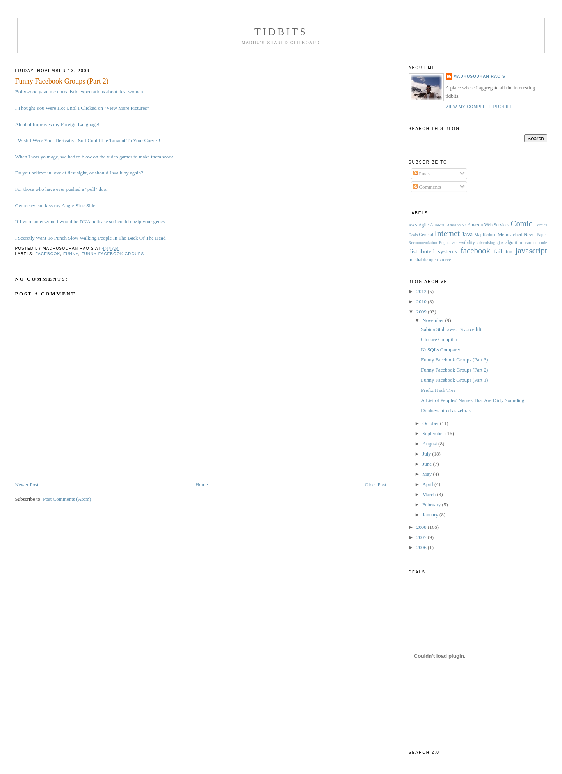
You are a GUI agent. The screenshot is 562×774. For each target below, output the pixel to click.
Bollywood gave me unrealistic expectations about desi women (79, 91)
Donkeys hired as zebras (446, 410)
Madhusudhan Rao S (479, 76)
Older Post (375, 485)
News (529, 234)
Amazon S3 (456, 225)
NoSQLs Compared (441, 349)
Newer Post (26, 485)
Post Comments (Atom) (67, 499)
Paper (542, 234)
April (428, 484)
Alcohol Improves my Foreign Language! (57, 124)
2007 (422, 537)
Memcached (510, 234)
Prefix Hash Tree (438, 390)
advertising (486, 242)
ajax (500, 242)
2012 (422, 291)
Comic (521, 223)
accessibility (463, 242)
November (433, 320)
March (429, 494)
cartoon (531, 242)
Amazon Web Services (488, 225)
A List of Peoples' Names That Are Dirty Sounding (472, 400)
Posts (421, 173)
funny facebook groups (112, 254)
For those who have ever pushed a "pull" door (61, 189)
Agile (423, 225)
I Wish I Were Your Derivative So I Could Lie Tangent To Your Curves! (87, 140)
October (431, 423)
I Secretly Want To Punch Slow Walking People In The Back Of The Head (90, 238)
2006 (422, 547)
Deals (413, 235)
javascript (531, 250)
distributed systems (433, 251)
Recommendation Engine (430, 242)
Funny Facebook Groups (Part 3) (454, 360)
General (426, 234)
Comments (427, 187)
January (430, 515)
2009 (422, 312)
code (543, 242)
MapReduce (485, 234)
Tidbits (281, 31)
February (432, 504)
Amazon (438, 225)
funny (70, 254)
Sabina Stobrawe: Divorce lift (451, 329)
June (427, 464)
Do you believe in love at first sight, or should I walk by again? (79, 173)
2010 (422, 301)
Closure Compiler (439, 339)
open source (440, 259)
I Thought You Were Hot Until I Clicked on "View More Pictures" (82, 108)
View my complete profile (479, 107)
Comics (541, 225)
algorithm (514, 242)
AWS (413, 225)
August (430, 444)
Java (467, 234)
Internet (447, 233)
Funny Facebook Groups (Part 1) (454, 380)
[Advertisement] (157, 472)
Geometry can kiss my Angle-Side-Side (55, 205)
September (433, 433)
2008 (422, 527)
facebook (47, 254)
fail (498, 251)
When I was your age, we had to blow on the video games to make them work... (95, 157)
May (427, 474)
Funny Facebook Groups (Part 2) (61, 81)
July (427, 454)
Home (202, 485)
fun (508, 251)
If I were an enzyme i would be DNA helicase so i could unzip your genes (90, 221)
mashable (418, 259)
